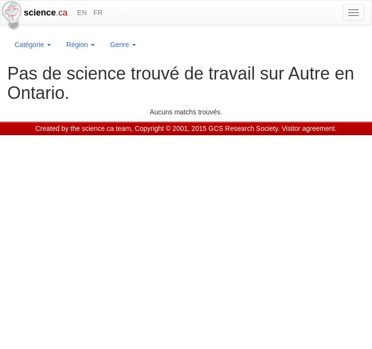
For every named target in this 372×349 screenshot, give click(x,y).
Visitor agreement (308, 128)
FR (97, 12)
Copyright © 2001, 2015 (170, 128)
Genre (123, 44)
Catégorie (33, 44)
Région (81, 44)
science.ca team (106, 128)
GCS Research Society (243, 128)
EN (81, 12)
